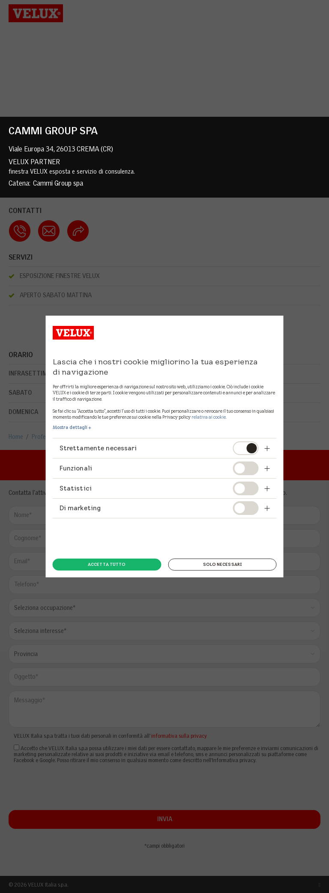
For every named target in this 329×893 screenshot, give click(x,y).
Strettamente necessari (98, 448)
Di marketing (80, 508)
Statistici (76, 488)
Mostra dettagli (70, 427)
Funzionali (76, 468)
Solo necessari (222, 564)
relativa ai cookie (208, 417)
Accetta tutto (107, 564)
